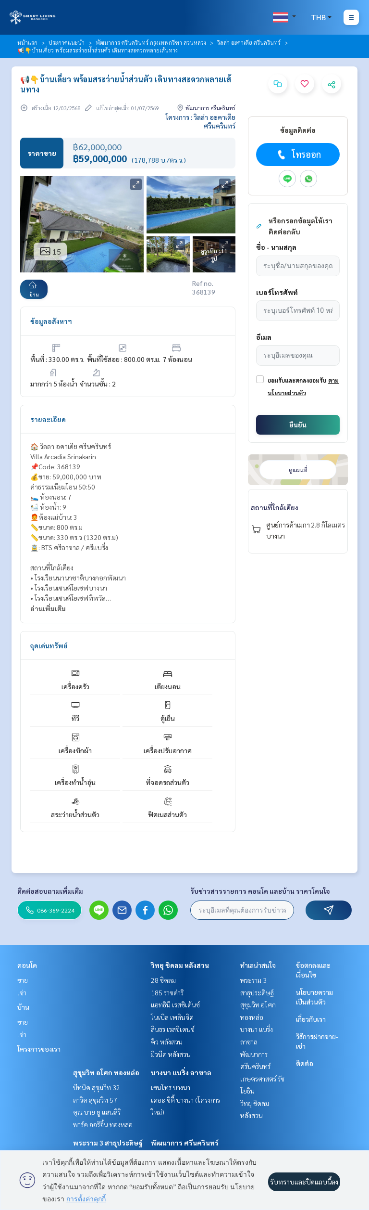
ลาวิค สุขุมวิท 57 (95, 1099)
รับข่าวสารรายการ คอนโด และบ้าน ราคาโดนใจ (260, 891)
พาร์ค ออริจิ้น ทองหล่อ (103, 1124)
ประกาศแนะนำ (67, 42)
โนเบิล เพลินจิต (172, 1017)
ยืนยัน (298, 424)
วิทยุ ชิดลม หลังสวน (180, 965)
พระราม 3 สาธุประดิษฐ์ (108, 1142)
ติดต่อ (304, 1063)
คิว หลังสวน (167, 1041)
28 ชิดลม (163, 980)
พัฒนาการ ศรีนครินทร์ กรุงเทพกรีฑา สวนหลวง (151, 42)
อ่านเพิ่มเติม (48, 608)
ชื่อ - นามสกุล (276, 247)
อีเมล (263, 337)
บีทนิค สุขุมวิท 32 (96, 1087)
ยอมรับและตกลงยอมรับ (297, 380)
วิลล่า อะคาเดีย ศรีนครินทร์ (249, 42)
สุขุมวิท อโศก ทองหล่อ (106, 1072)
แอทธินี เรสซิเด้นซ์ (175, 1004)
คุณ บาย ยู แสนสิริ (97, 1111)
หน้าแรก (27, 42)
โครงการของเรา (39, 1048)
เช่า (21, 992)
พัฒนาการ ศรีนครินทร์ (185, 1142)
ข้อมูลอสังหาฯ (51, 321)
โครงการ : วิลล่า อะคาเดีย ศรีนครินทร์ (200, 121)
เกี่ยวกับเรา (311, 1019)
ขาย (22, 980)
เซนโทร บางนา (170, 1087)
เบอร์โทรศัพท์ (277, 292)
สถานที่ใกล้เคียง (274, 507)
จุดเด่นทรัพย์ (49, 645)
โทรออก (298, 154)
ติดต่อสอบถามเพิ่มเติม (50, 891)
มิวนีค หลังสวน (171, 1054)
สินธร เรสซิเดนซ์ (173, 1029)
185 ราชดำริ (167, 992)
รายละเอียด (48, 419)
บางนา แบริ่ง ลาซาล (181, 1072)
